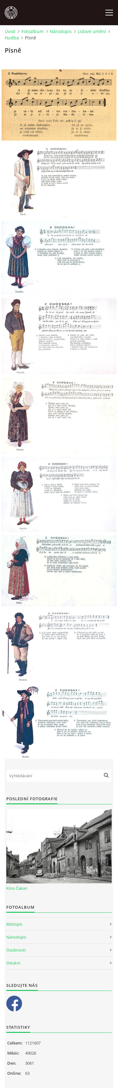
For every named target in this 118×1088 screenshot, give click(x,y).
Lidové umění (92, 31)
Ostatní (13, 963)
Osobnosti (16, 950)
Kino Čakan (16, 888)
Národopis (61, 31)
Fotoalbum (32, 31)
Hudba (12, 38)
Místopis (14, 924)
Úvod (10, 31)
